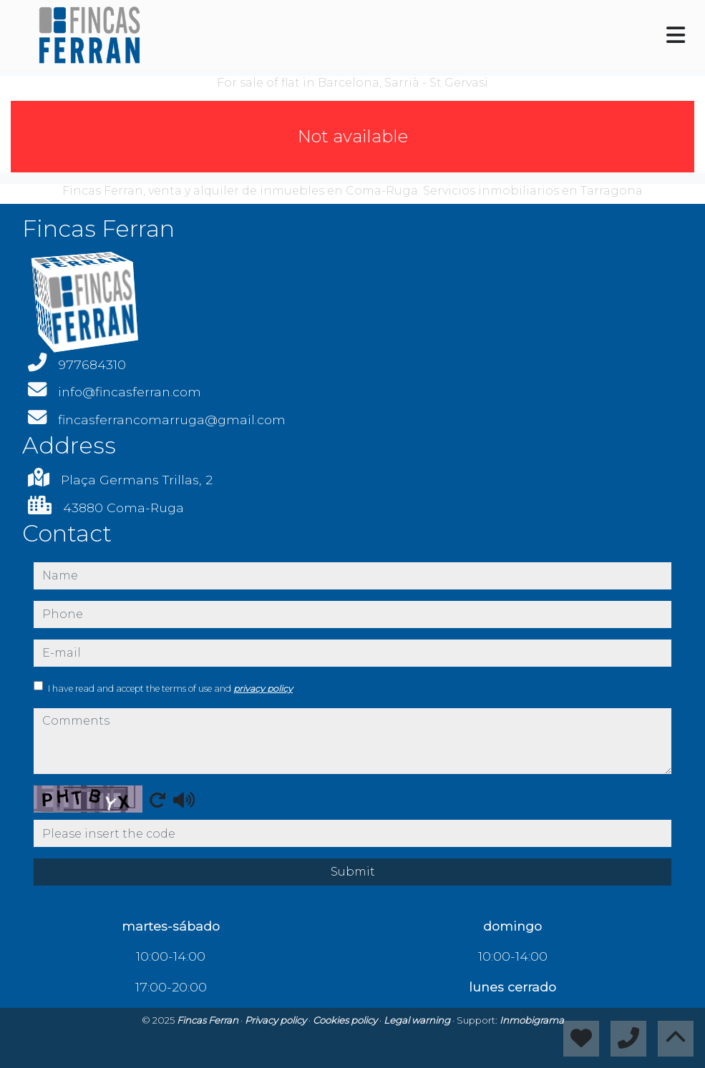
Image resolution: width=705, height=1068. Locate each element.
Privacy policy (276, 1020)
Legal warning (418, 1020)
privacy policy (263, 688)
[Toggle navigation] (676, 35)
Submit (353, 871)
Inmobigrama (532, 1020)
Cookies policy (346, 1020)
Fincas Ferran (208, 1020)
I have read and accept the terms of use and (170, 688)
